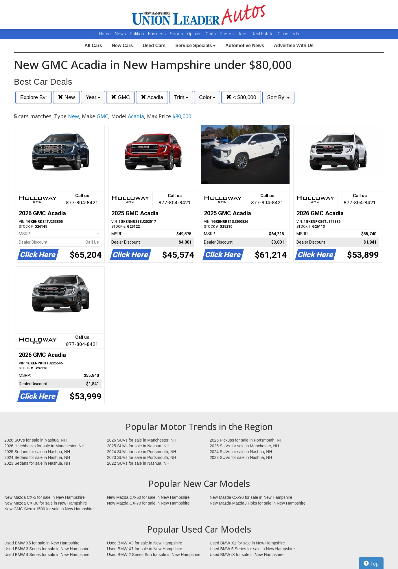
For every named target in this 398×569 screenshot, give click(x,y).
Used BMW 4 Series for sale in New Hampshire (46, 554)
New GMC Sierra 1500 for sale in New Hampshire (49, 509)
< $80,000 (241, 97)
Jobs (243, 33)
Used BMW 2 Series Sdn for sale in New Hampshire (153, 554)
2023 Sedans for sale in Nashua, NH (37, 463)
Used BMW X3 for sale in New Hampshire (144, 543)
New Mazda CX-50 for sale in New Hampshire (148, 497)
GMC (120, 97)
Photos (227, 33)
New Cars (122, 45)
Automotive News (244, 45)
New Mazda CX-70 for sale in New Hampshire (148, 503)
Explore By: (33, 97)
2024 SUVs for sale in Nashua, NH (241, 451)
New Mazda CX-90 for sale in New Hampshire (251, 497)
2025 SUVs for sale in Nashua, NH (138, 446)
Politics (137, 33)
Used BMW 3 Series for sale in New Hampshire (46, 548)
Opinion (195, 33)
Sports (177, 33)
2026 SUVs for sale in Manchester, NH (141, 440)
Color (207, 97)
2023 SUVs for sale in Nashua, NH (241, 457)
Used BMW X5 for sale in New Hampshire (42, 543)
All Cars (93, 45)
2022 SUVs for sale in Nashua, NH (138, 463)
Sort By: (278, 97)
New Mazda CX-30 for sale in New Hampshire (45, 503)
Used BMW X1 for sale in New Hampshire (247, 543)
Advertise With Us (294, 45)
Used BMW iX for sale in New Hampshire (246, 554)
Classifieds (288, 33)
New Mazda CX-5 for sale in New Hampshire (44, 497)
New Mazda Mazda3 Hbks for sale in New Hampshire (257, 503)
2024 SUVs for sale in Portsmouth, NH (141, 451)
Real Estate (263, 33)
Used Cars (154, 45)
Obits (211, 33)
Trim (181, 97)
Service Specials (195, 45)
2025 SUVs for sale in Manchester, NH (244, 446)
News (120, 33)
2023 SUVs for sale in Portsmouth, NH (141, 457)
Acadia (152, 97)
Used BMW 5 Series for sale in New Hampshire (252, 548)
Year (93, 97)
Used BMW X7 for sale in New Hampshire (144, 548)
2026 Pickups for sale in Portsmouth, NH (246, 440)
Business (157, 33)
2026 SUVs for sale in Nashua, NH (35, 440)
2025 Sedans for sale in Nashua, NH (37, 451)
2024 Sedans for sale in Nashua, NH (37, 457)
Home (105, 33)
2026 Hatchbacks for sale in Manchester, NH (44, 446)
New (66, 97)
